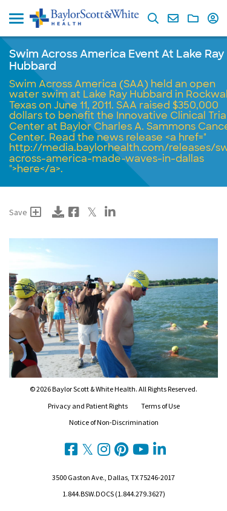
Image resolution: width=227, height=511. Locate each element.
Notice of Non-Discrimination (114, 422)
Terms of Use (160, 405)
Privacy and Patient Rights (88, 405)
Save (25, 212)
